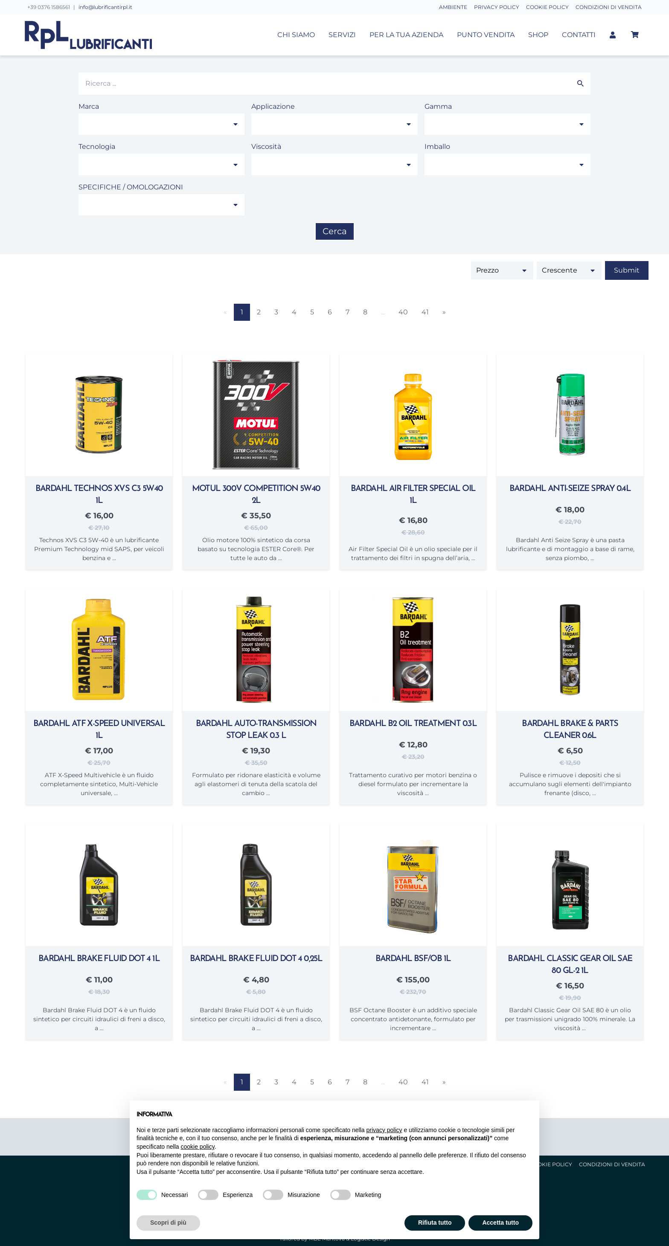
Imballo (437, 146)
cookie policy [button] (198, 1146)
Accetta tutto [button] (500, 1222)
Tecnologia (97, 146)
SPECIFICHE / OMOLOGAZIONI (131, 187)
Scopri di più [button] (168, 1222)
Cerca (335, 231)
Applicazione (273, 106)
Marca (89, 106)
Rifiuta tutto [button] (435, 1222)
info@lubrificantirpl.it (105, 7)
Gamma (438, 106)
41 (425, 312)
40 (403, 312)
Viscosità (266, 146)
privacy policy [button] (384, 1130)
